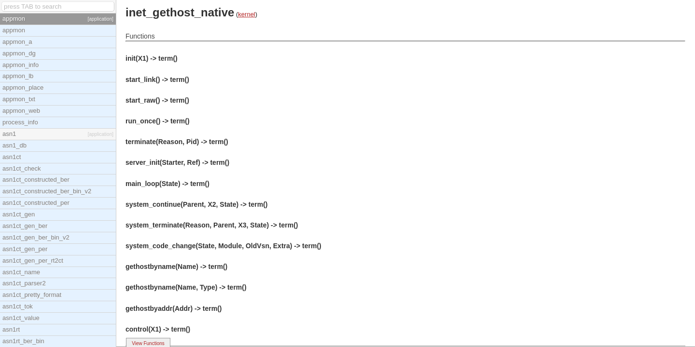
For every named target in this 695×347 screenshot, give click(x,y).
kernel (246, 14)
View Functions (148, 343)
